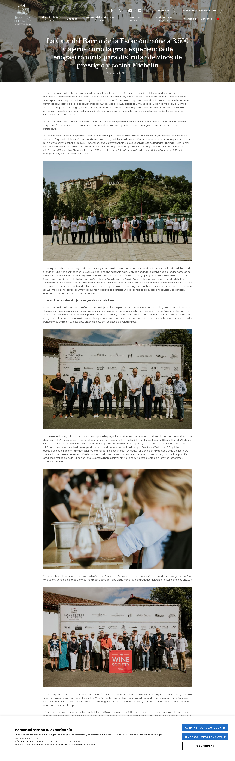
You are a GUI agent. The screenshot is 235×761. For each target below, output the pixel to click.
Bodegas (72, 19)
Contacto (206, 19)
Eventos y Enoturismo (134, 19)
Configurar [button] (205, 746)
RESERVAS (163, 10)
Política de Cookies (70, 741)
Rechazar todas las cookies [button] (205, 736)
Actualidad (189, 19)
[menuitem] (218, 19)
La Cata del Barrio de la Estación (100, 19)
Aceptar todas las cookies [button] (205, 727)
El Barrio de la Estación (50, 19)
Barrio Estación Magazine (164, 19)
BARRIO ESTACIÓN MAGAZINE (199, 10)
